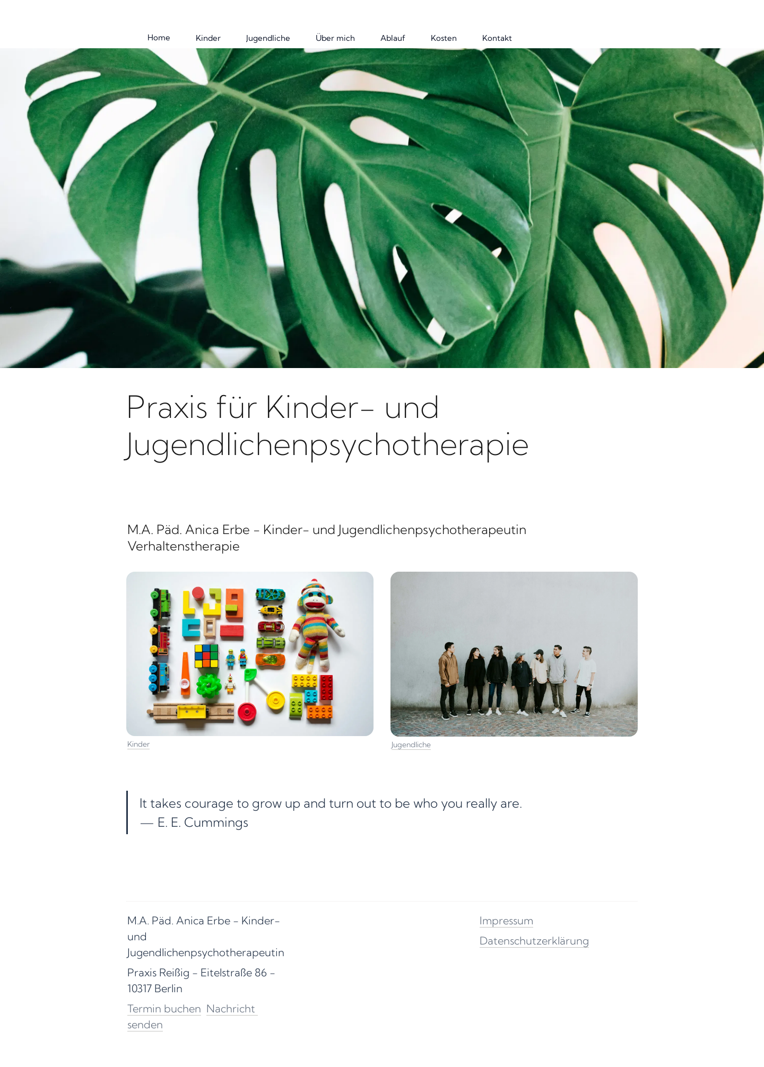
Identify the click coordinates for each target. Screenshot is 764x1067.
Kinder (138, 744)
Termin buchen (164, 1008)
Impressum (506, 920)
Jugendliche (411, 744)
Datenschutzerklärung (534, 940)
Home (158, 37)
